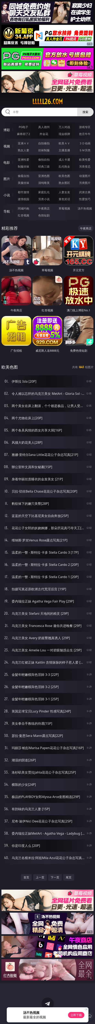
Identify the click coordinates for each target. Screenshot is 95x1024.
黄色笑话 (64, 199)
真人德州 (44, 127)
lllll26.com (47, 102)
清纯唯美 (44, 183)
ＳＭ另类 (85, 150)
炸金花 (44, 134)
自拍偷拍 (44, 143)
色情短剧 (44, 215)
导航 (6, 211)
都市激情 (23, 192)
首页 (26, 877)
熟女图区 (64, 183)
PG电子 (23, 127)
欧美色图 (64, 176)
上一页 (40, 877)
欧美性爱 (85, 159)
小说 (6, 195)
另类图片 (85, 183)
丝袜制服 (44, 150)
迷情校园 (23, 199)
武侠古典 (85, 192)
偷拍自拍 (44, 159)
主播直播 (64, 150)
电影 (6, 162)
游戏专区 (85, 127)
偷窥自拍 (23, 176)
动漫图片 (85, 176)
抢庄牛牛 (85, 134)
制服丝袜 (23, 166)
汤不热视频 (85, 208)
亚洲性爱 (23, 159)
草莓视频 (64, 208)
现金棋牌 (64, 134)
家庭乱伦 (44, 192)
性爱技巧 (85, 199)
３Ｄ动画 (85, 143)
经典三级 (44, 166)
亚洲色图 (44, 176)
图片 (6, 179)
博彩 (6, 130)
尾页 (69, 877)
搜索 (85, 112)
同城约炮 (23, 208)
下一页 (55, 877)
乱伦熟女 (64, 166)
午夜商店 (44, 208)
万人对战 (64, 127)
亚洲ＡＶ (23, 143)
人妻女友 (64, 192)
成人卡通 (64, 159)
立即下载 (76, 1015)
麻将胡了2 (23, 134)
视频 (6, 146)
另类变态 (85, 166)
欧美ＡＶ (64, 143)
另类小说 (44, 199)
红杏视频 (23, 215)
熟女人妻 (23, 150)
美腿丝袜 (23, 183)
